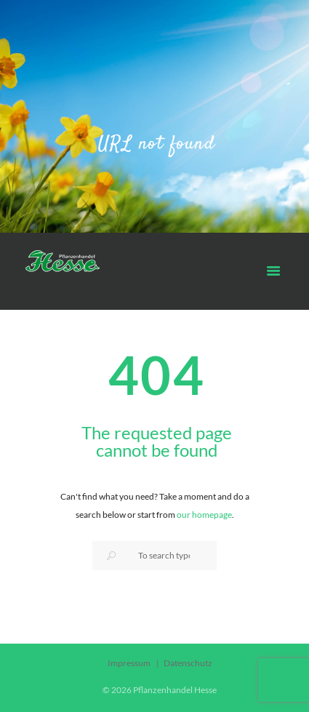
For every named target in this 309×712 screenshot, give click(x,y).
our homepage (204, 514)
